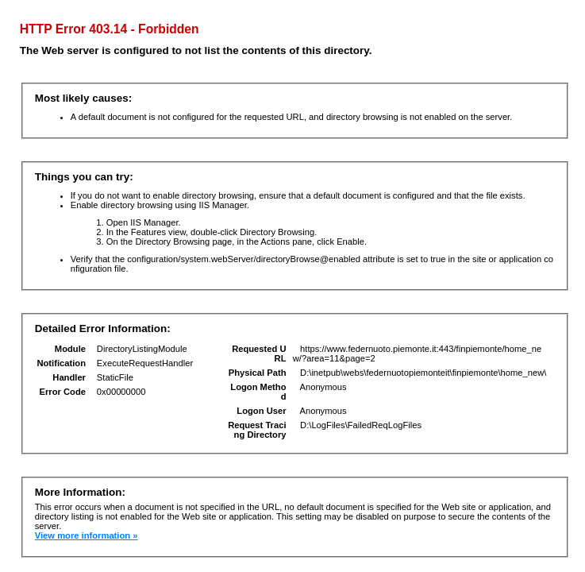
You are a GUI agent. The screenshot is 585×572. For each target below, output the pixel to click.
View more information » (86, 535)
